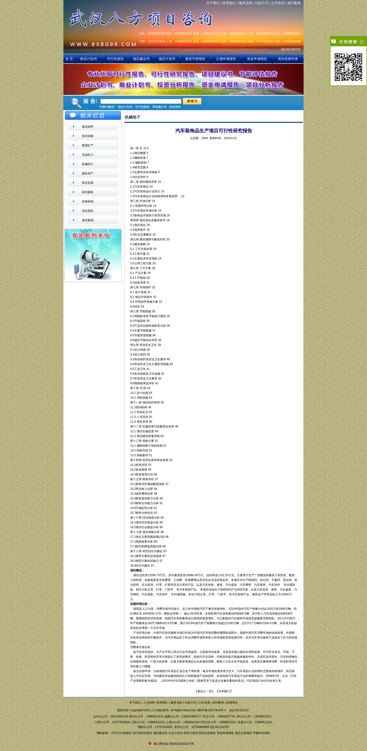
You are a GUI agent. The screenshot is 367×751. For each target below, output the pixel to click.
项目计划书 (167, 59)
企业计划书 (175, 733)
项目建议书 (141, 59)
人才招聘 (149, 702)
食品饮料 (87, 126)
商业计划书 (89, 59)
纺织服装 (87, 192)
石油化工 (87, 154)
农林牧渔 (87, 201)
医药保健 (87, 136)
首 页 (69, 59)
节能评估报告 (261, 733)
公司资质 (278, 3)
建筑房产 (87, 173)
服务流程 (245, 3)
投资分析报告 (207, 733)
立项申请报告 (226, 59)
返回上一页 (204, 691)
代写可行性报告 (121, 733)
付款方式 (261, 3)
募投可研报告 (195, 59)
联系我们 (229, 3)
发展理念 (232, 702)
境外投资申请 (288, 59)
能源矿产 (87, 145)
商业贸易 (87, 182)
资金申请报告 (257, 59)
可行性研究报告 (142, 733)
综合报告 (87, 211)
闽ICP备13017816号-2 (211, 710)
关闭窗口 (224, 691)
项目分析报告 (243, 733)
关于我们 (213, 3)
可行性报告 (115, 59)
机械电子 (87, 164)
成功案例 (294, 3)
